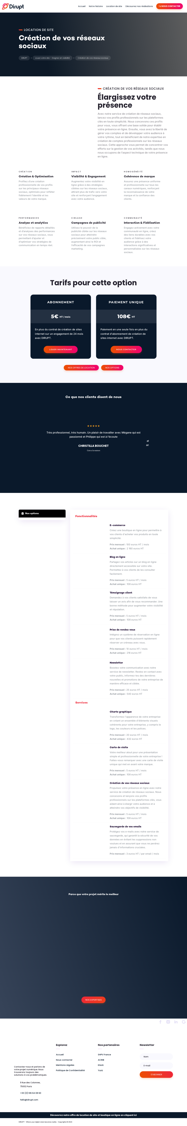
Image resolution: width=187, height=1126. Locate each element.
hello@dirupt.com (29, 1099)
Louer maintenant (60, 349)
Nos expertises (93, 999)
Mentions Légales (65, 1065)
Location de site (114, 6)
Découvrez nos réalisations (139, 6)
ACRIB (101, 1059)
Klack (101, 1065)
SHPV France (104, 1054)
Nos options (112, 367)
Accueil (81, 6)
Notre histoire (96, 6)
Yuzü (100, 1070)
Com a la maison (93, 450)
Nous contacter (126, 349)
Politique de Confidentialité (70, 1070)
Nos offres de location (81, 367)
